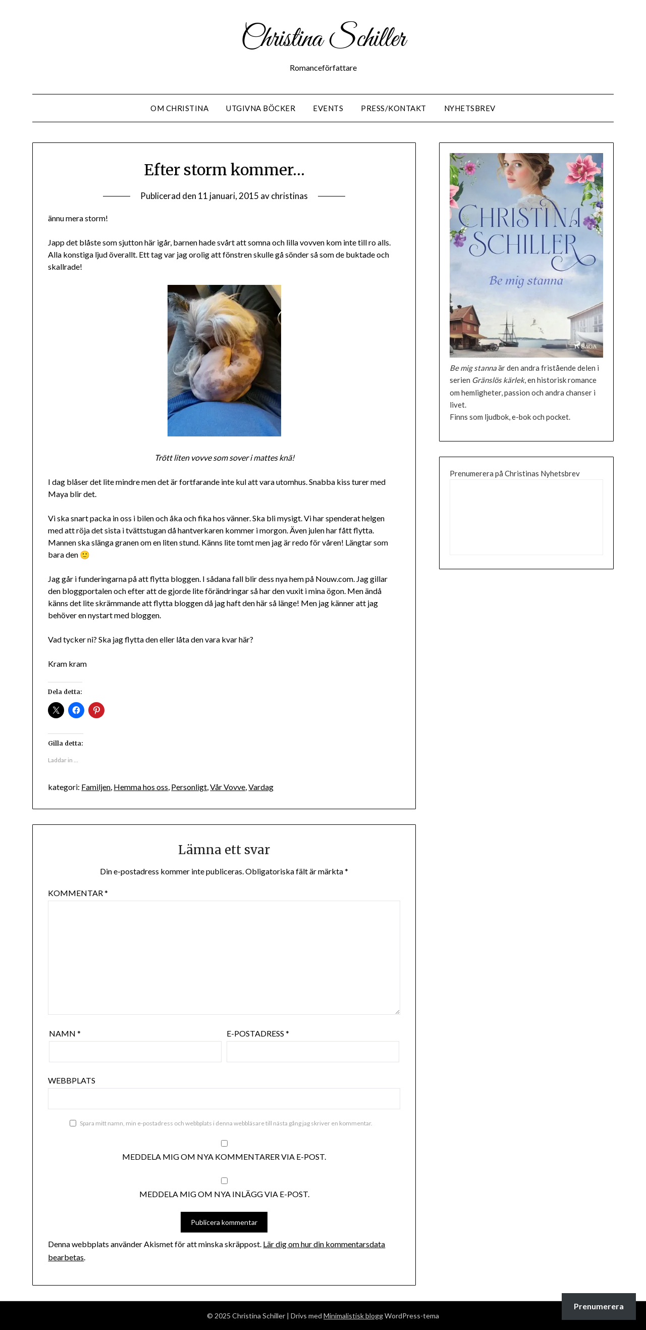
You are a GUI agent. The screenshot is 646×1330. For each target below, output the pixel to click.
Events (328, 108)
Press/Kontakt (393, 108)
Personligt (189, 787)
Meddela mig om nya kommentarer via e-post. (224, 1156)
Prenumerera (599, 1306)
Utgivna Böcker (260, 108)
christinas (289, 195)
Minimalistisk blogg (353, 1315)
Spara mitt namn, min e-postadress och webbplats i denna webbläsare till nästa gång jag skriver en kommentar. (226, 1123)
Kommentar (78, 893)
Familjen (96, 787)
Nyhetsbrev (470, 108)
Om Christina (179, 108)
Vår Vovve (227, 787)
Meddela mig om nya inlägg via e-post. (224, 1194)
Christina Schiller (323, 39)
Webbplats (71, 1080)
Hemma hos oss (141, 787)
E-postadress (258, 1033)
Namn (65, 1033)
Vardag (261, 787)
